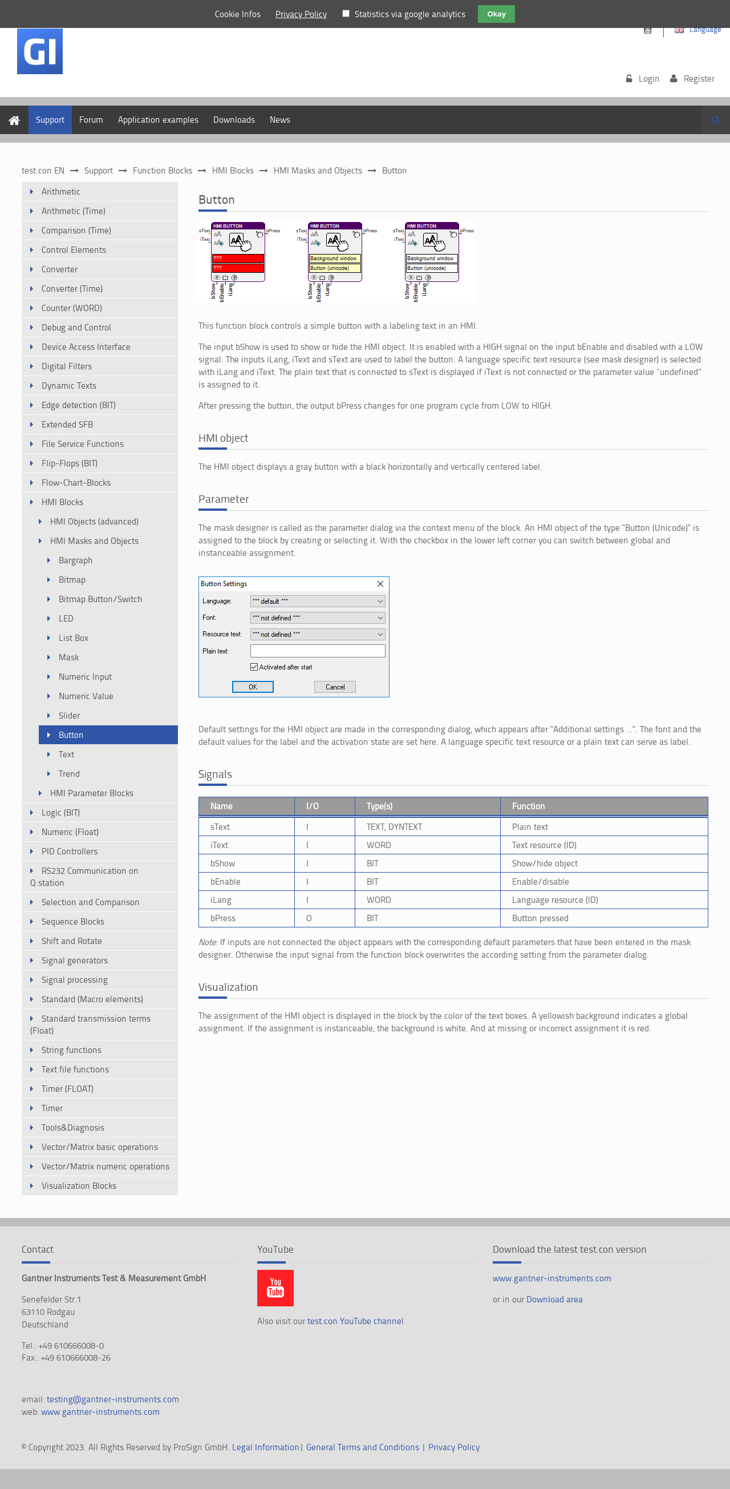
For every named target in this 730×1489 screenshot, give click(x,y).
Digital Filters (67, 366)
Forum (91, 120)
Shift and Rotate (72, 941)
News (280, 120)
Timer (52, 1108)
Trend (69, 774)
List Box (73, 638)
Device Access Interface (86, 347)
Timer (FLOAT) (68, 1089)
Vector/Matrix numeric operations (105, 1166)
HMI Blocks (233, 170)
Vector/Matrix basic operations (100, 1147)
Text (66, 754)
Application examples (158, 120)
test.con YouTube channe (354, 1321)
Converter (60, 269)
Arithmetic (61, 191)
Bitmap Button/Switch (100, 599)
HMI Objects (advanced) (94, 521)
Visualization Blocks (79, 1186)
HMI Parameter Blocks (91, 793)
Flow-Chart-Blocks (76, 483)
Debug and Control (76, 327)
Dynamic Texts (69, 386)
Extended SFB (67, 424)
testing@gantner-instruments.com (113, 1399)
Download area (554, 1299)
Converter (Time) (72, 288)
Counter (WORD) (72, 308)
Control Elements (74, 250)
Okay (496, 14)
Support (50, 120)
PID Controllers (70, 851)
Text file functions (75, 1069)
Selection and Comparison (91, 902)
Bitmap (72, 580)
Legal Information (265, 1447)
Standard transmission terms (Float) (90, 1024)
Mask (69, 657)
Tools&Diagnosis (73, 1127)
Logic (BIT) (61, 812)
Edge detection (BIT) (79, 405)
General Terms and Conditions (362, 1447)
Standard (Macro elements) (92, 999)
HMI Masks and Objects (318, 170)
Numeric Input (85, 677)
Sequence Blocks (73, 921)
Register (699, 78)
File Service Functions (83, 444)
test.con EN (43, 170)
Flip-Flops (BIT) (70, 463)
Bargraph (75, 560)
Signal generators (75, 960)
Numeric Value (86, 696)
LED (66, 618)
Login (649, 78)
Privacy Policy (454, 1447)
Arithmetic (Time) (74, 211)
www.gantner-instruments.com (100, 1412)
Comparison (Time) (76, 230)
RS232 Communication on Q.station (84, 877)
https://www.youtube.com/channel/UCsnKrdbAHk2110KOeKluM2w (647, 30)
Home (11, 112)
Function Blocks (162, 170)
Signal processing (75, 980)
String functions (72, 1050)
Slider (69, 715)
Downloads (234, 120)
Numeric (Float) (70, 832)
